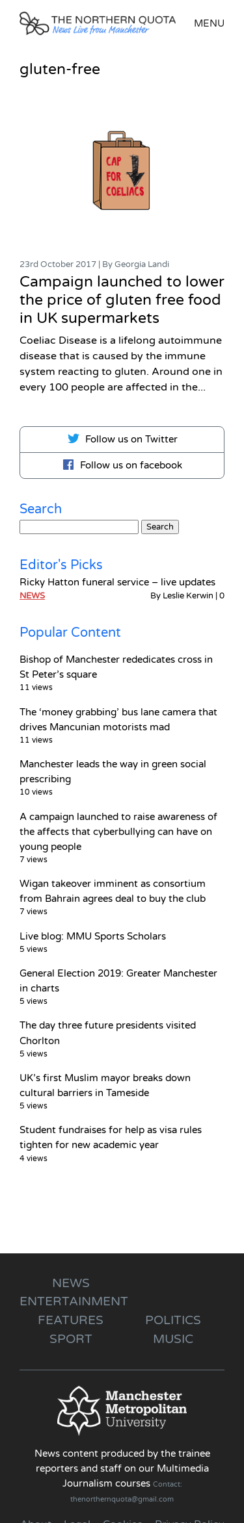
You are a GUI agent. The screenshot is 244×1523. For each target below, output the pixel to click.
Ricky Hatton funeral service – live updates (117, 582)
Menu (209, 23)
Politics (173, 1319)
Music (173, 1338)
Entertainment (74, 1301)
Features (70, 1319)
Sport (70, 1338)
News (32, 596)
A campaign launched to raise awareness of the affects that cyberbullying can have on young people (118, 831)
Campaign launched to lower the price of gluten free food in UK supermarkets (122, 300)
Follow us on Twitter (122, 438)
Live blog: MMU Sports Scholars (93, 936)
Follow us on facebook (122, 464)
